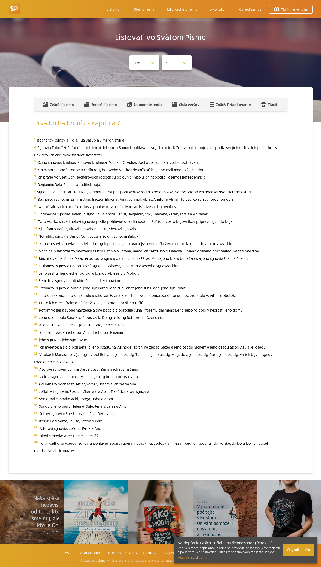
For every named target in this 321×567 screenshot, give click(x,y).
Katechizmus (250, 9)
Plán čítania (89, 552)
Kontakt (150, 552)
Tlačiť (269, 104)
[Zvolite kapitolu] (177, 62)
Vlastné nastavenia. (194, 557)
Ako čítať (218, 9)
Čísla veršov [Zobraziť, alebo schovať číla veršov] (185, 104)
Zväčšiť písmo (58, 104)
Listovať (114, 9)
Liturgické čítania (182, 9)
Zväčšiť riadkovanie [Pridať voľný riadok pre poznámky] (230, 104)
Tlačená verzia (290, 9)
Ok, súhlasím (298, 550)
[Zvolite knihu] (144, 62)
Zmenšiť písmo (100, 104)
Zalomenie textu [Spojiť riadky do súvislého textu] (144, 104)
